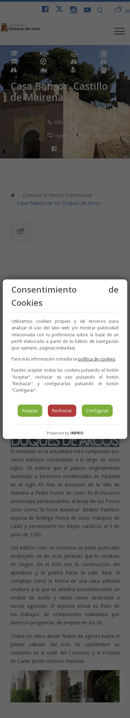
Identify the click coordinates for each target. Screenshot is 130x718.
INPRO (76, 432)
